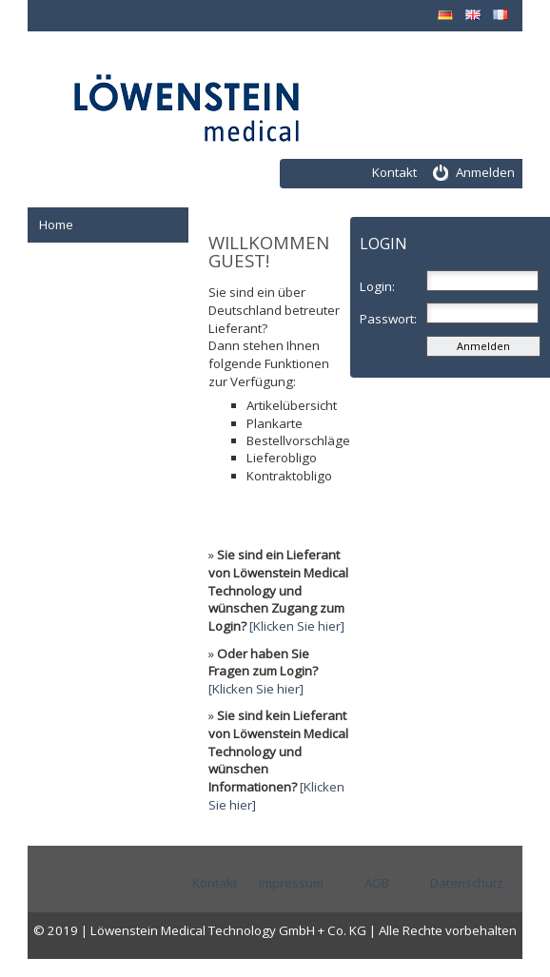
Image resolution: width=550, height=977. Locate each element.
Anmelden (485, 172)
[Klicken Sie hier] (296, 626)
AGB (376, 882)
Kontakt (394, 172)
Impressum (291, 882)
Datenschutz (466, 882)
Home (56, 224)
